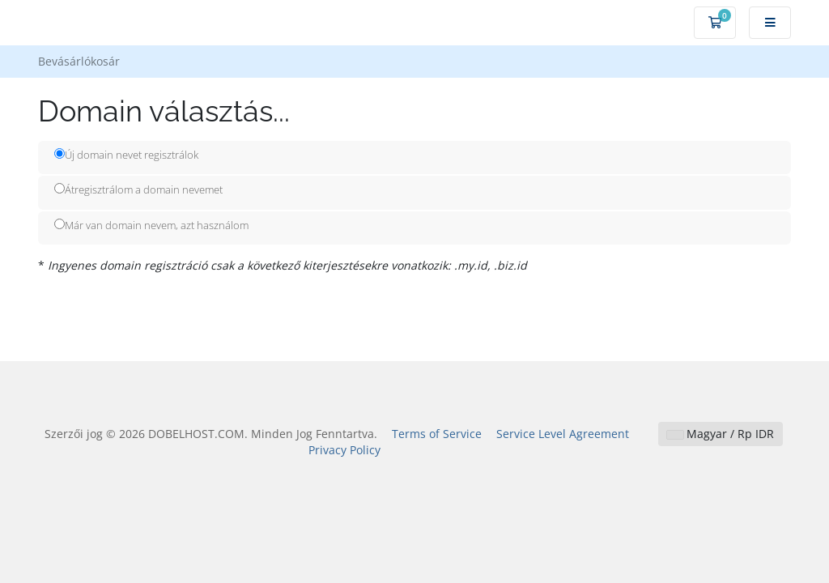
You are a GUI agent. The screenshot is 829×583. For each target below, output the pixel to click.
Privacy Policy (344, 449)
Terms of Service (437, 433)
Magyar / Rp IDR (720, 433)
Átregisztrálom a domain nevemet (138, 189)
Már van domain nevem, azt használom (151, 225)
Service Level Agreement (562, 433)
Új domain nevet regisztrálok (126, 154)
